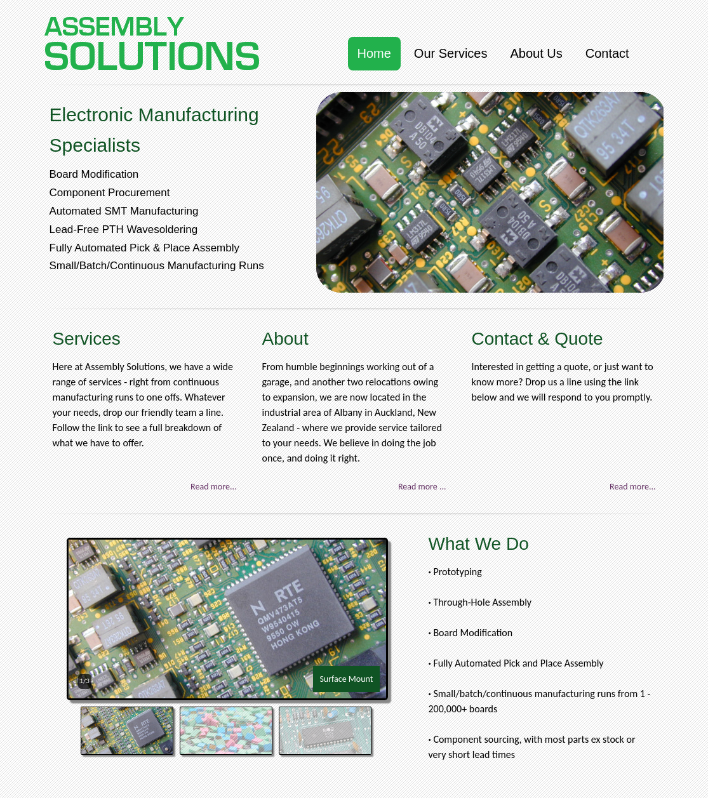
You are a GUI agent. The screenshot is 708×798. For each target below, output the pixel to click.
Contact (607, 53)
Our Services (451, 53)
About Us (536, 53)
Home (374, 53)
